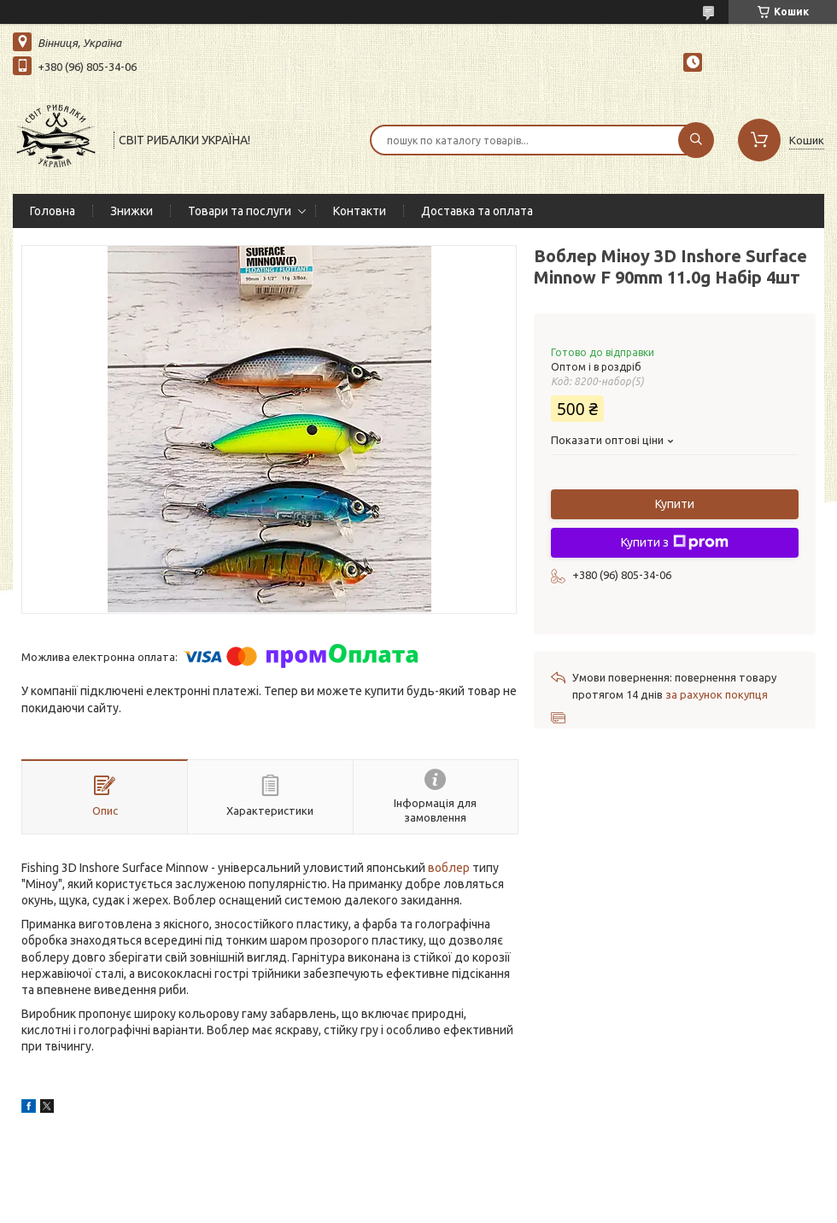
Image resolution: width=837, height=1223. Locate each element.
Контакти (359, 211)
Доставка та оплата (477, 211)
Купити (674, 504)
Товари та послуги (239, 211)
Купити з (675, 542)
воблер (449, 868)
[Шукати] (696, 140)
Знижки (131, 211)
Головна (52, 211)
